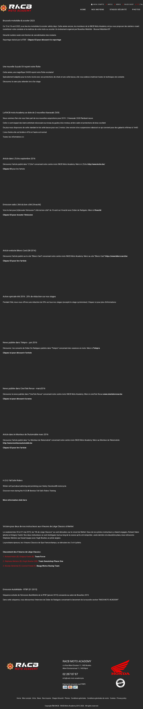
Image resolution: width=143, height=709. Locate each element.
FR (138, 4)
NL (142, 4)
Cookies (113, 698)
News (118, 4)
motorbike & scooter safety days (44, 26)
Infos (110, 4)
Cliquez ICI (7, 169)
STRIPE (83, 684)
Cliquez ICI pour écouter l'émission (18, 215)
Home (83, 10)
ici (95, 302)
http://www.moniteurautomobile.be (17, 443)
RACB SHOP (129, 4)
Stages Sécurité (118, 10)
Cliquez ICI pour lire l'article (14, 448)
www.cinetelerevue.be (112, 394)
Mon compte (97, 4)
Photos (136, 10)
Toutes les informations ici (13, 137)
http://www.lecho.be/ (96, 164)
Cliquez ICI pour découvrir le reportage (44, 40)
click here (22, 500)
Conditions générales (78, 698)
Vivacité (98, 210)
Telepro (96, 348)
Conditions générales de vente (98, 698)
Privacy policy (121, 698)
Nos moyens (97, 10)
